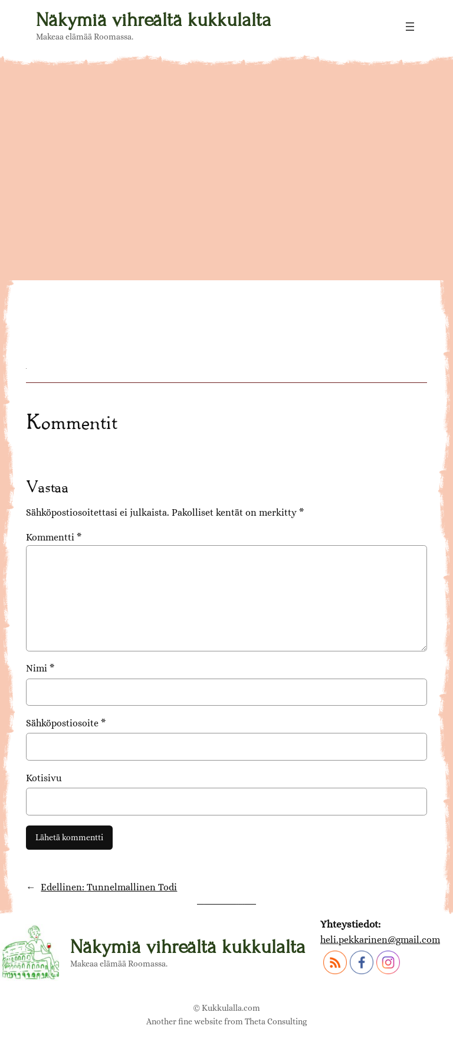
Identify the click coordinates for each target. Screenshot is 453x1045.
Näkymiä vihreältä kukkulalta (153, 19)
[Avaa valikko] (410, 26)
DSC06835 (82, 286)
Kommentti (53, 537)
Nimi (40, 668)
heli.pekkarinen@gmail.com (380, 939)
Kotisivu (44, 778)
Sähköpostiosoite (66, 723)
